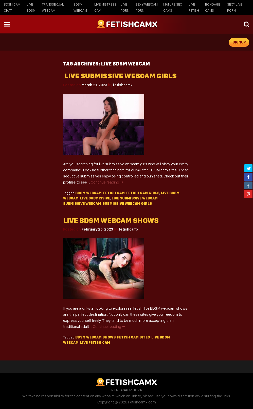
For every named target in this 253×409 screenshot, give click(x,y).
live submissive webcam (135, 198)
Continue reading (107, 182)
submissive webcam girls (127, 203)
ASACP (126, 390)
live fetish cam (95, 342)
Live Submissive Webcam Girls (120, 76)
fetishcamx (122, 85)
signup (239, 42)
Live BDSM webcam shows (111, 220)
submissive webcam (82, 203)
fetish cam (114, 193)
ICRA (138, 390)
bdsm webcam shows (95, 337)
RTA (114, 390)
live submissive (95, 198)
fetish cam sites (133, 337)
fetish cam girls (142, 193)
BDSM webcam (88, 193)
